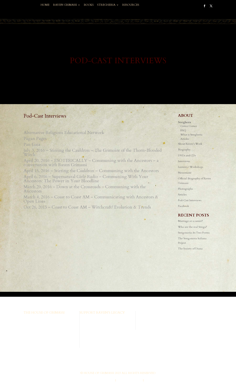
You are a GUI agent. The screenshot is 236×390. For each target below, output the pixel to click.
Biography (184, 149)
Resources (130, 5)
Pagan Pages (35, 138)
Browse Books (88, 318)
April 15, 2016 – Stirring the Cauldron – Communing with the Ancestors (91, 171)
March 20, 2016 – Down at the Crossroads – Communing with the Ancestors (85, 189)
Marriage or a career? (190, 221)
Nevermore (184, 173)
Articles (184, 139)
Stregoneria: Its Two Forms (194, 232)
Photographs (185, 189)
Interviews (184, 161)
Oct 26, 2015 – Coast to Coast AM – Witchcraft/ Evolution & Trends (87, 207)
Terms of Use (155, 381)
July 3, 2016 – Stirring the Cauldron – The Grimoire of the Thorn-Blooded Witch (93, 152)
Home (45, 5)
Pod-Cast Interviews (189, 200)
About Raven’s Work (190, 144)
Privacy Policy (129, 381)
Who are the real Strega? (192, 227)
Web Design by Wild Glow (92, 381)
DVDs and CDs (187, 155)
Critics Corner (188, 126)
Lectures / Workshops (190, 167)
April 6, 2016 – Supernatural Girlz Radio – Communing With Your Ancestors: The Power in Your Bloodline (86, 179)
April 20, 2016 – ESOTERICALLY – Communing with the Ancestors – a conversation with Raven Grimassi (91, 163)
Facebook (183, 206)
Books (89, 5)
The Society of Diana (190, 248)
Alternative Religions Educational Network (64, 132)
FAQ (183, 130)
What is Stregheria (191, 134)
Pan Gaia (32, 144)
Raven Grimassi (65, 5)
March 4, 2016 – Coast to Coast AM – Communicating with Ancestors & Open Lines (91, 199)
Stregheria (106, 5)
